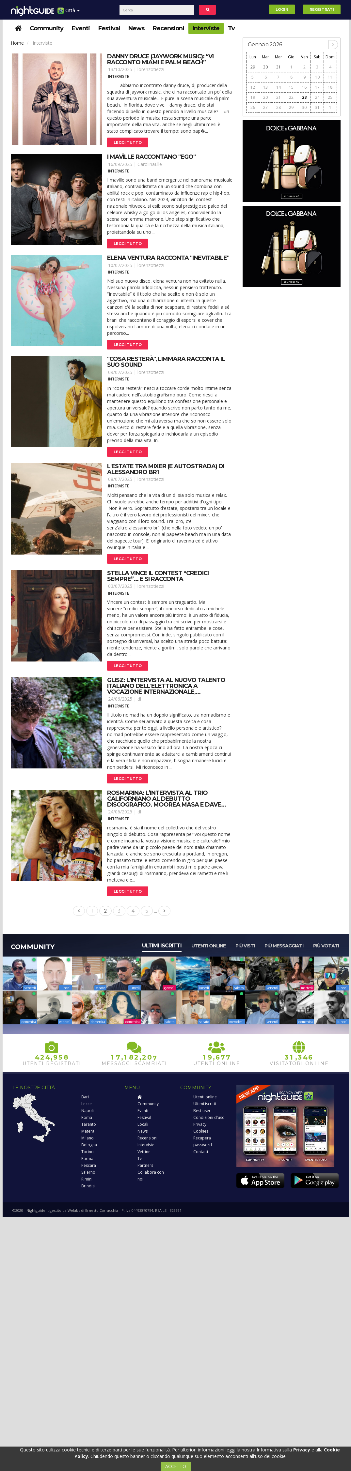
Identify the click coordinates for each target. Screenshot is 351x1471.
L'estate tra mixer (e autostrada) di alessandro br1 (165, 469)
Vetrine (144, 1151)
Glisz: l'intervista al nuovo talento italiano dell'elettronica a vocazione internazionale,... (166, 685)
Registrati (322, 9)
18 (330, 87)
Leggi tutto (128, 142)
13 (265, 87)
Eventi (81, 28)
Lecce (86, 1104)
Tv (231, 28)
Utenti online (208, 946)
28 (278, 107)
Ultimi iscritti (162, 946)
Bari (85, 1097)
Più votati (326, 946)
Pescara (88, 1165)
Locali (142, 1124)
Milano (87, 1138)
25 (330, 97)
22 (291, 97)
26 (252, 107)
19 (252, 97)
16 (304, 87)
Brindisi (88, 1186)
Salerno (88, 1172)
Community (46, 28)
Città (68, 13)
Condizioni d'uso (209, 1117)
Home (17, 43)
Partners (145, 1165)
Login (282, 9)
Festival (109, 28)
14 (278, 87)
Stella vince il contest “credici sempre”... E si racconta (158, 576)
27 (265, 107)
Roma (86, 1117)
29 (252, 67)
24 (317, 97)
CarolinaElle (149, 164)
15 (291, 87)
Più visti (245, 946)
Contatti (200, 1151)
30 (265, 67)
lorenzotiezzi (150, 69)
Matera (87, 1131)
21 (278, 97)
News (136, 28)
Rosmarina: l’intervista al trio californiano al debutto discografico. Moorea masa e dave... (166, 798)
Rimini (86, 1179)
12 (252, 87)
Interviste (206, 28)
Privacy (199, 1124)
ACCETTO (175, 1466)
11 (330, 77)
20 (265, 97)
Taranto (88, 1124)
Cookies (200, 1131)
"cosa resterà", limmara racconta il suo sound (166, 361)
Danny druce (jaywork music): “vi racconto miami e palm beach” (160, 59)
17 (317, 87)
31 (278, 67)
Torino (87, 1151)
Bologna (89, 1145)
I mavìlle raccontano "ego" (151, 156)
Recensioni (168, 28)
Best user (202, 1110)
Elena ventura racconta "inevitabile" (168, 257)
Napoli (87, 1110)
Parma (87, 1158)
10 (317, 77)
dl (139, 699)
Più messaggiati (283, 946)
